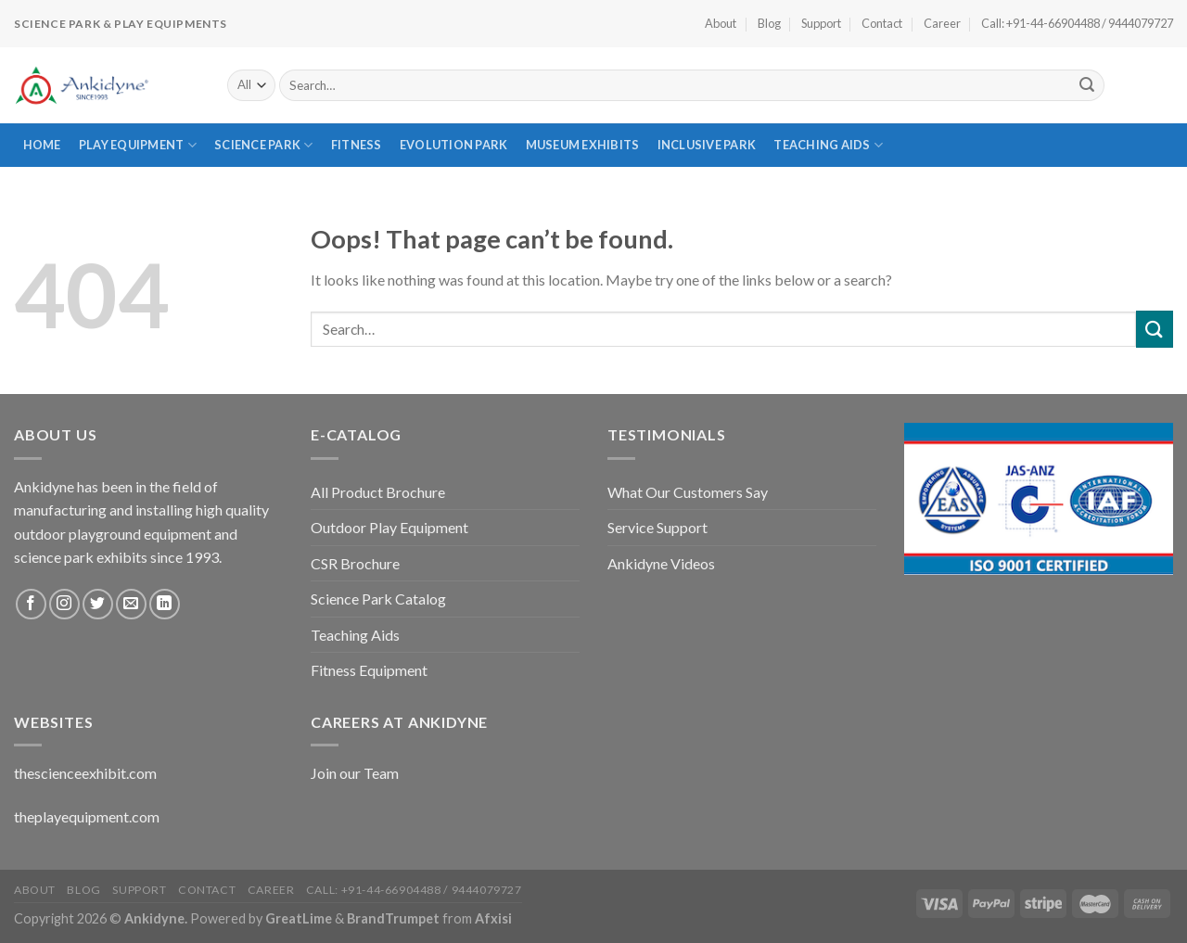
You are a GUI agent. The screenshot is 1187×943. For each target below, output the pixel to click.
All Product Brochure (378, 492)
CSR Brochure (355, 563)
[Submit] (1087, 85)
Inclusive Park (707, 144)
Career (942, 23)
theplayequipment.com (87, 816)
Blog (769, 23)
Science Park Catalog (378, 598)
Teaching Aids (828, 145)
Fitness (356, 144)
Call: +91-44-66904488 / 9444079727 (1077, 23)
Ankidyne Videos (661, 563)
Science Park (263, 145)
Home (42, 144)
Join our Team (355, 773)
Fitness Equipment (369, 670)
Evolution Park (454, 144)
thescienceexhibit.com (85, 773)
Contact (882, 23)
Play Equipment (138, 145)
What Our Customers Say (687, 492)
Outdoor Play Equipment (389, 527)
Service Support (657, 527)
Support (821, 23)
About (720, 23)
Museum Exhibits (583, 144)
